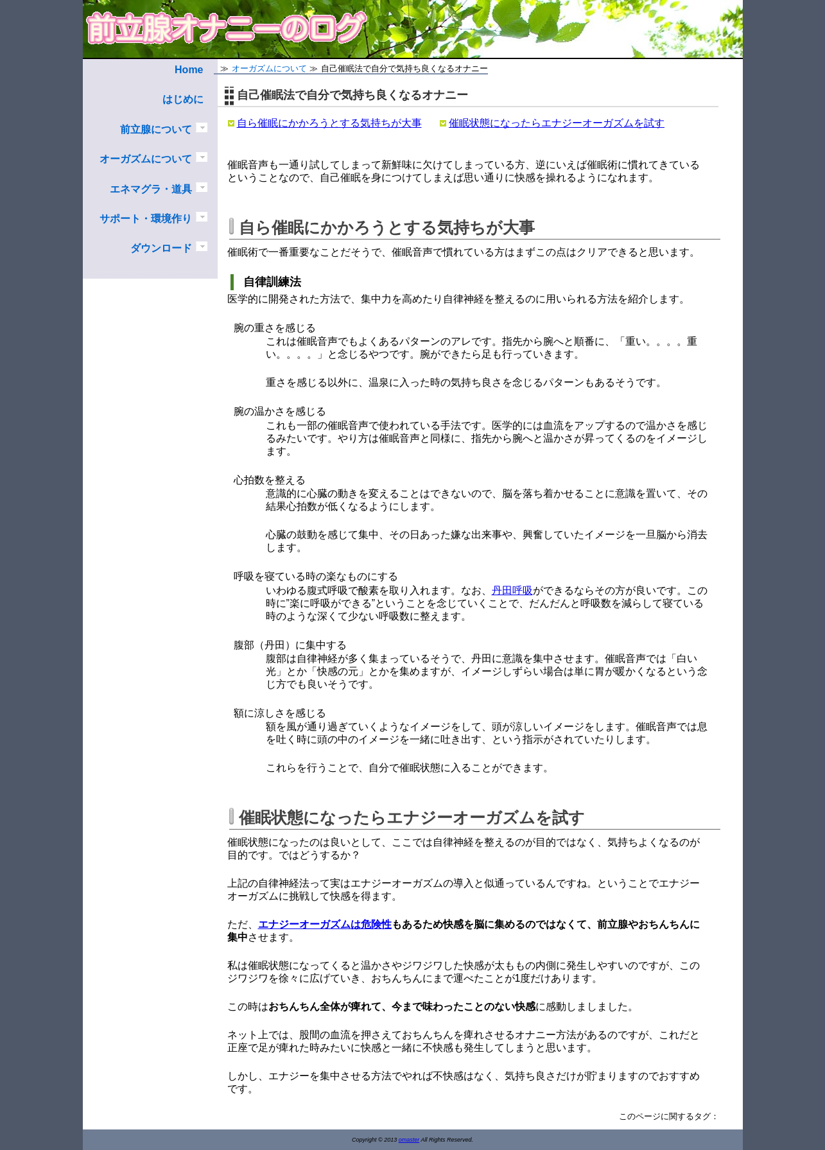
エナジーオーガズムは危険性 (325, 924)
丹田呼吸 (512, 590)
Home (189, 69)
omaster (409, 1140)
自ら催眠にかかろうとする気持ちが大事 (329, 123)
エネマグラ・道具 (151, 189)
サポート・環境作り (146, 218)
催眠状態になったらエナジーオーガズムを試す (556, 123)
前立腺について (156, 129)
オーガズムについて (146, 158)
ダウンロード (161, 248)
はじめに (183, 99)
